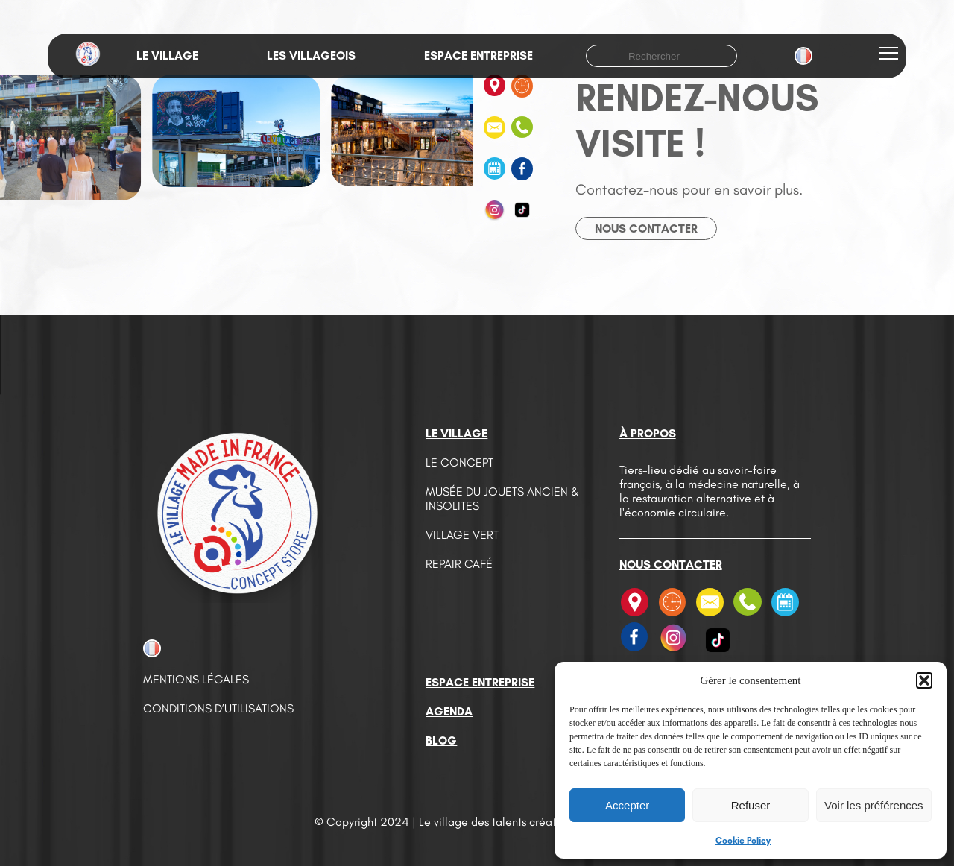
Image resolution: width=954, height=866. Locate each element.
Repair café (459, 564)
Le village (167, 55)
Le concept (459, 462)
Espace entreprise (478, 55)
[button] (924, 680)
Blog (441, 740)
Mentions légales (196, 679)
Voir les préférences (873, 805)
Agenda (449, 711)
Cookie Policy (743, 840)
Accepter (627, 805)
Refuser (751, 805)
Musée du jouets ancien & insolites (502, 498)
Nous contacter (646, 228)
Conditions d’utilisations (218, 708)
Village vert (462, 535)
